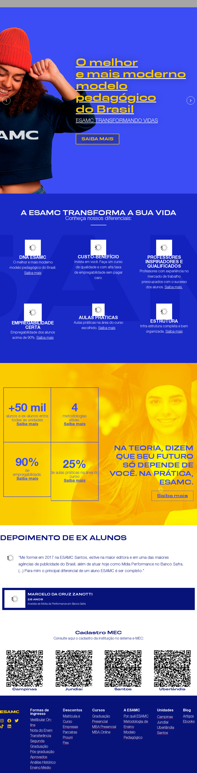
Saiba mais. (174, 287)
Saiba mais (32, 273)
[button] (6, 100)
